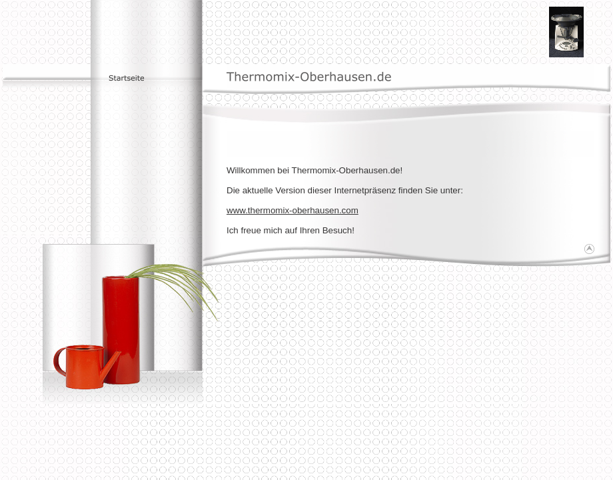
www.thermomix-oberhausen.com (292, 210)
